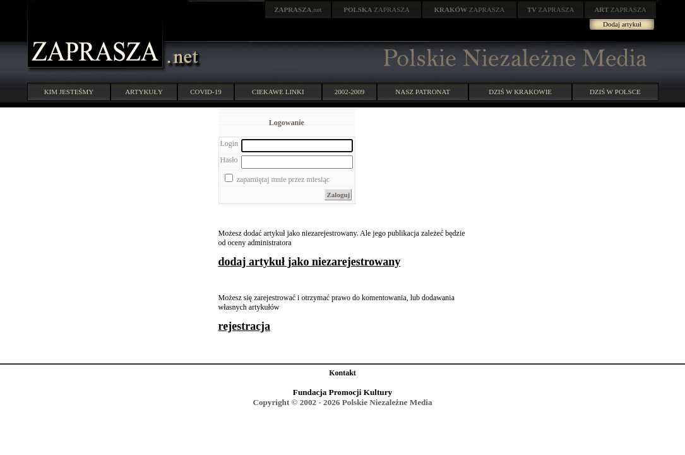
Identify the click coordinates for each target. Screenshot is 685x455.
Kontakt (342, 372)
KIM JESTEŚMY (69, 91)
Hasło (229, 159)
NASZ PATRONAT (422, 91)
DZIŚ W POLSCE (615, 91)
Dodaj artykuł (622, 24)
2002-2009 (350, 91)
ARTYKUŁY (144, 91)
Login (229, 143)
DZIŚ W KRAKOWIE (520, 91)
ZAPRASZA (376, 9)
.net (298, 9)
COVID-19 (206, 91)
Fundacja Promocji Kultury (342, 392)
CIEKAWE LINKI (278, 91)
